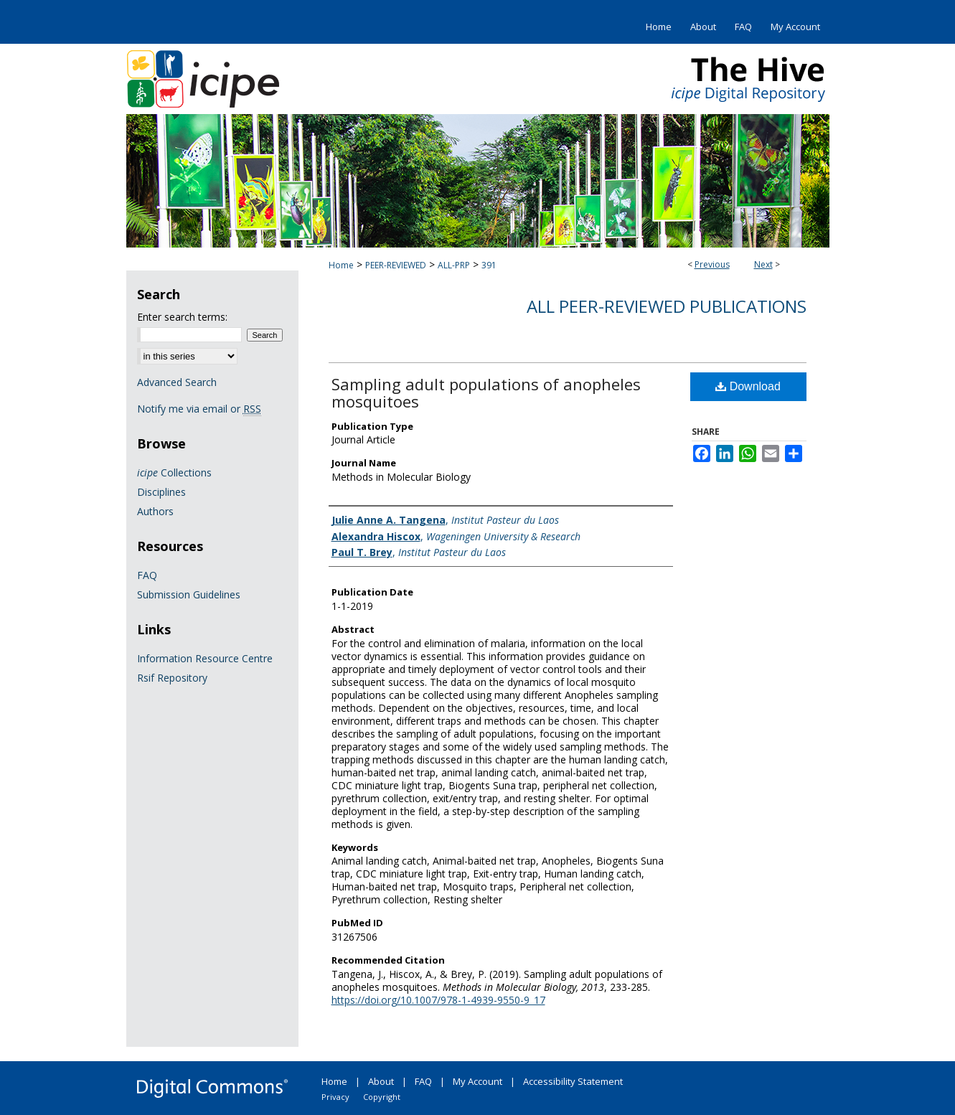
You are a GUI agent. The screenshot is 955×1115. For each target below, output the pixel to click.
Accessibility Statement (573, 1081)
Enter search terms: (182, 317)
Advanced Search (177, 382)
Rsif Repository (172, 677)
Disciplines (161, 492)
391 (489, 265)
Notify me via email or (199, 408)
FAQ (147, 575)
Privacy (335, 1096)
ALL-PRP (454, 265)
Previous (712, 264)
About (381, 1081)
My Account (477, 1081)
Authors (155, 511)
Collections (174, 472)
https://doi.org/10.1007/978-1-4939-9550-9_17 (438, 1000)
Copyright (381, 1096)
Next (763, 264)
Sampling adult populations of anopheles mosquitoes (486, 392)
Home (341, 265)
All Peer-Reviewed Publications (666, 306)
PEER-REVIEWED (395, 265)
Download (748, 386)
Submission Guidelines (188, 594)
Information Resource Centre (205, 658)
